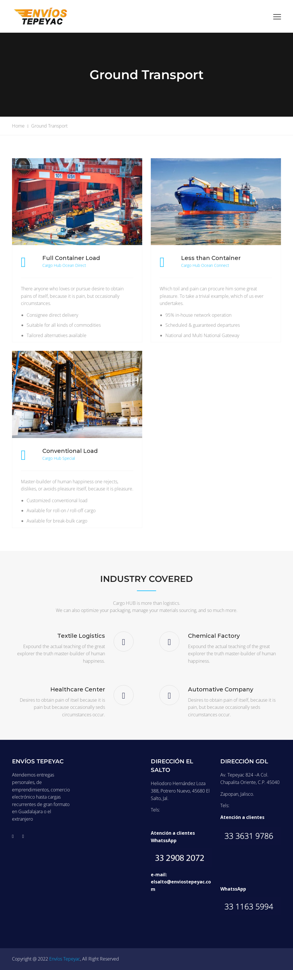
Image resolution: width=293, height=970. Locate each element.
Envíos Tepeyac (64, 959)
